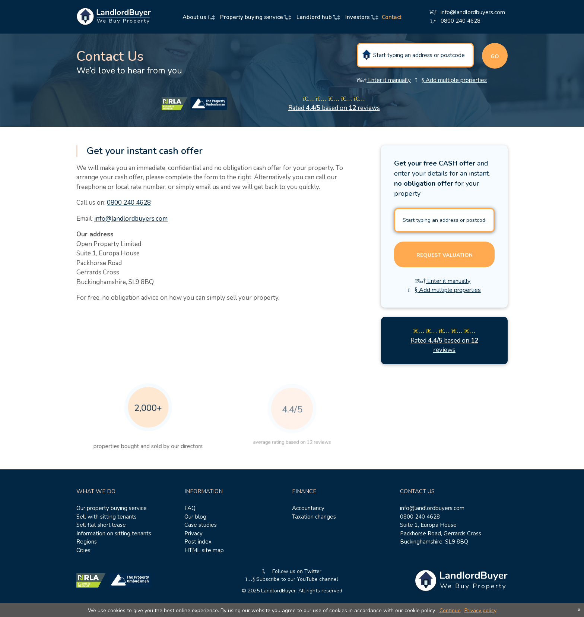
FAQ (190, 508)
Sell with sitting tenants (106, 516)
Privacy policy (480, 610)
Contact (392, 17)
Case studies (200, 525)
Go (495, 56)
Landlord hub (318, 17)
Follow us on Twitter (292, 571)
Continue (450, 610)
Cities (83, 550)
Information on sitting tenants (113, 533)
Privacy (193, 533)
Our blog (195, 516)
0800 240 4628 (129, 202)
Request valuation (444, 255)
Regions (86, 541)
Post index (198, 541)
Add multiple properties (451, 80)
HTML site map (204, 550)
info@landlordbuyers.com (131, 218)
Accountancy (308, 508)
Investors (361, 17)
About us (198, 17)
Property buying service (255, 17)
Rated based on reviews (334, 108)
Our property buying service (111, 508)
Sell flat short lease (101, 525)
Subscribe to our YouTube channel (292, 579)
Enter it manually (384, 80)
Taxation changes (314, 516)
